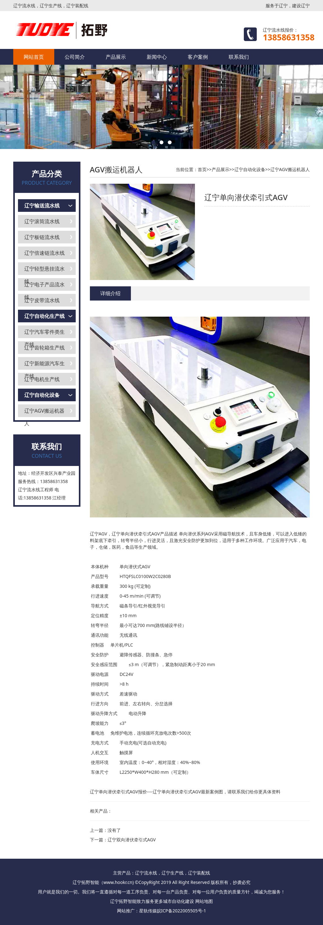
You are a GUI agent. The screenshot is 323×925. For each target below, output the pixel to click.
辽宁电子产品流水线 (44, 286)
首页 (202, 169)
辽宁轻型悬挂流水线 (44, 270)
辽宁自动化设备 (42, 394)
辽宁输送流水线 (42, 205)
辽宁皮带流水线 (42, 300)
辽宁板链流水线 (42, 237)
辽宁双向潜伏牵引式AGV (132, 840)
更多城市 (163, 901)
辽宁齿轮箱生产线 (44, 347)
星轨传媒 (148, 911)
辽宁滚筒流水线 (42, 221)
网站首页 (34, 56)
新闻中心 (157, 56)
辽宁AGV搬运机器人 (44, 412)
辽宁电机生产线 (42, 379)
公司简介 (75, 56)
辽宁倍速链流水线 (44, 252)
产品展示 (116, 56)
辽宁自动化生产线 (44, 316)
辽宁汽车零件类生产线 (44, 333)
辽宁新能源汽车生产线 (44, 365)
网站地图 (204, 901)
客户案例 (198, 56)
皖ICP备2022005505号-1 (181, 911)
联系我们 (239, 56)
